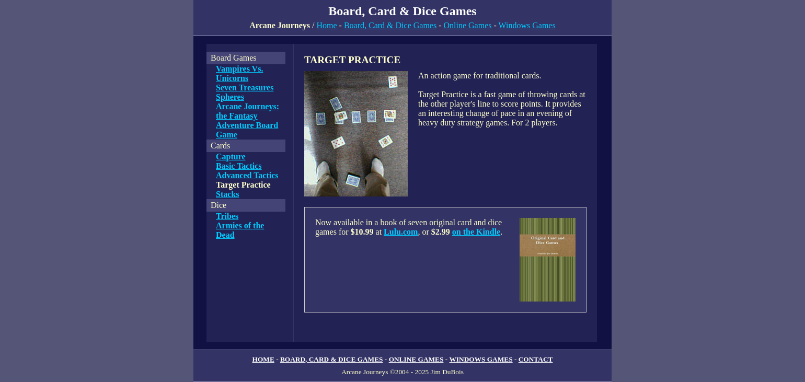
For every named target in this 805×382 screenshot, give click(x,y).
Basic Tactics (239, 165)
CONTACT (536, 359)
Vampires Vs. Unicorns (239, 73)
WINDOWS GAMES (481, 359)
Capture (231, 156)
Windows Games (527, 25)
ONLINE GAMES (416, 359)
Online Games (468, 25)
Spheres (230, 96)
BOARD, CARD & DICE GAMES (331, 359)
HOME (263, 359)
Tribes (227, 216)
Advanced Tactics (247, 175)
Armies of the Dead (240, 230)
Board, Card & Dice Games (390, 25)
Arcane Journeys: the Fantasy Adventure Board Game (247, 120)
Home (326, 25)
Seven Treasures (244, 87)
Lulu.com (401, 231)
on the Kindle (476, 231)
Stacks (227, 194)
